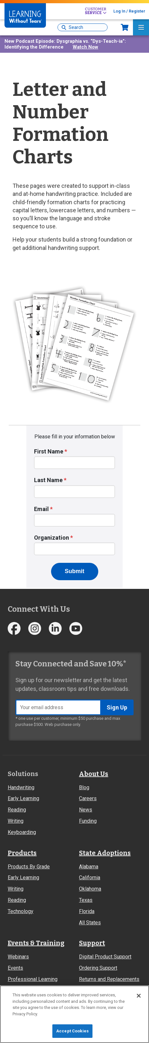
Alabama (88, 867)
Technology (20, 911)
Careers (88, 798)
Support (92, 943)
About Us (93, 774)
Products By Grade (29, 867)
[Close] (139, 996)
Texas (85, 900)
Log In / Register (129, 11)
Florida (86, 911)
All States (90, 922)
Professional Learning (32, 979)
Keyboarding (22, 832)
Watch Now (85, 47)
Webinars (18, 957)
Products (22, 853)
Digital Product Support (105, 957)
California (89, 877)
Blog (84, 787)
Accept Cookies (72, 1031)
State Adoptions (105, 853)
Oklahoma (90, 889)
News (85, 810)
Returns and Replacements (109, 979)
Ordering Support (98, 968)
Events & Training (36, 943)
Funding (88, 821)
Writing (15, 821)
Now (124, 27)
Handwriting (21, 787)
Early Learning (23, 798)
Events (15, 968)
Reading (17, 810)
